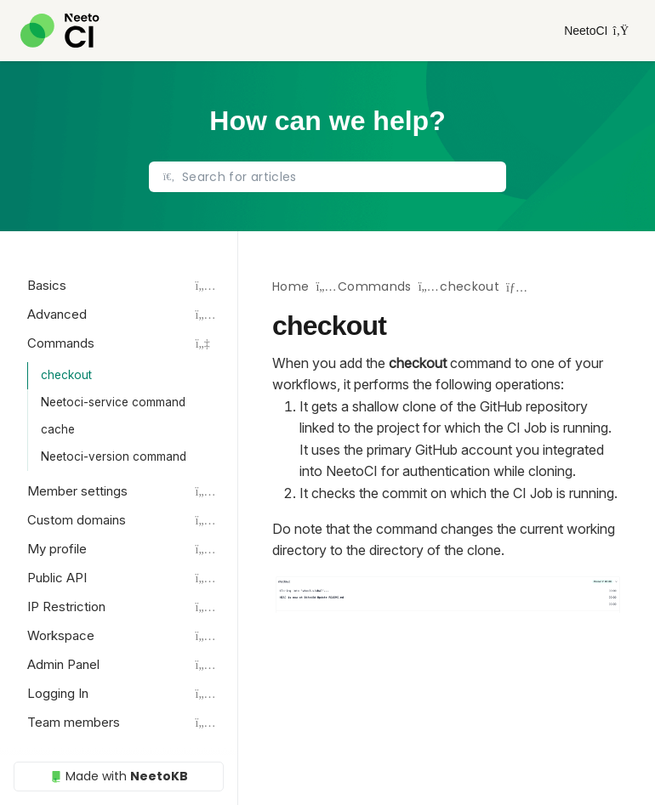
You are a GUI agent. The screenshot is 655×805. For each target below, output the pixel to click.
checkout (66, 375)
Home (290, 286)
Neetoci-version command (113, 456)
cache (58, 429)
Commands (375, 286)
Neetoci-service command (113, 402)
